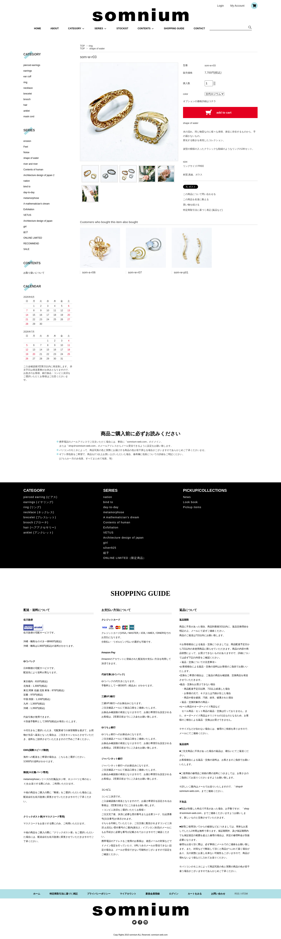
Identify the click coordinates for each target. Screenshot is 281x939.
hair (25, 105)
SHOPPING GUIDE (174, 28)
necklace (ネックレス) (38, 512)
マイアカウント (128, 893)
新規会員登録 (153, 893)
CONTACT (199, 28)
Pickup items (192, 507)
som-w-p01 (181, 272)
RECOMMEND (31, 243)
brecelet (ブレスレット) (39, 517)
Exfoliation (28, 209)
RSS (237, 893)
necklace (28, 88)
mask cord (28, 116)
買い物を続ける (191, 204)
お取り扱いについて (33, 272)
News (187, 497)
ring (91, 45)
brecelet (27, 93)
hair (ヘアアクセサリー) (39, 527)
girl (25, 226)
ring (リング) (32, 507)
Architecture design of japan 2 (38, 175)
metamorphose (31, 198)
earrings (27, 70)
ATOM (244, 893)
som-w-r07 (135, 272)
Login (220, 5)
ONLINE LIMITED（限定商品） (124, 557)
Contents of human (33, 169)
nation (26, 181)
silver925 (109, 547)
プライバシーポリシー (98, 893)
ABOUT (54, 28)
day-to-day (29, 192)
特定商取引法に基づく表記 (64, 893)
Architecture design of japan (37, 221)
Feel (25, 146)
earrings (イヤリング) (38, 502)
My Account (237, 5)
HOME (37, 28)
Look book (190, 502)
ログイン (173, 893)
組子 (25, 232)
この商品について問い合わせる (199, 194)
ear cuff (27, 76)
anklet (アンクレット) (38, 532)
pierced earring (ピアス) (40, 497)
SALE (26, 249)
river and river (30, 164)
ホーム (36, 893)
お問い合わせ (218, 893)
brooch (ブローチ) (35, 522)
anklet (26, 110)
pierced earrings (31, 65)
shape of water (97, 48)
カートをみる (195, 893)
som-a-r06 (88, 272)
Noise (26, 152)
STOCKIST (122, 28)
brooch (27, 99)
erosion (27, 141)
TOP (82, 45)
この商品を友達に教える (196, 199)
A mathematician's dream (36, 203)
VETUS (27, 215)
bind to (26, 186)
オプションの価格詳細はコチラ (199, 101)
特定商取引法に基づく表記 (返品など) (203, 210)
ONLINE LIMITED (32, 238)
